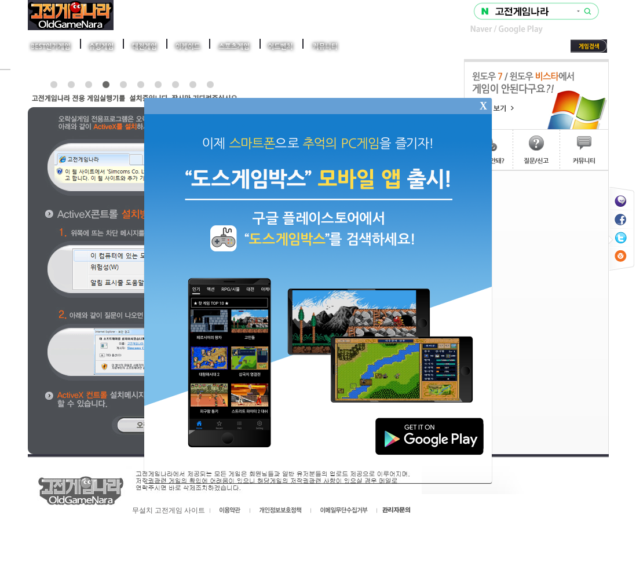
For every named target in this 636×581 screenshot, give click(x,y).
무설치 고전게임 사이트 (168, 510)
